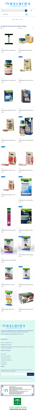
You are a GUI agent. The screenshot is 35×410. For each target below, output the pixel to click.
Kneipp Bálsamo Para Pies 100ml (25, 50)
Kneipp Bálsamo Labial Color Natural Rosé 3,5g (26, 170)
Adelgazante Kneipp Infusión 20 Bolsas (26, 309)
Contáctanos (3, 362)
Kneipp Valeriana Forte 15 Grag (7, 284)
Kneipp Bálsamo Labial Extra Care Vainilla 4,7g (26, 80)
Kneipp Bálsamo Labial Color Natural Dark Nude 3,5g (8, 194)
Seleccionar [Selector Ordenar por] (26, 28)
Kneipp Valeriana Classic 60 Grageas (26, 284)
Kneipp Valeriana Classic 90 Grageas (26, 254)
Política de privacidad (5, 357)
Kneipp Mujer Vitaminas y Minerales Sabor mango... (8, 230)
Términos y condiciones (6, 355)
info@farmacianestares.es (6, 344)
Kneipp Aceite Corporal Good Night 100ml (26, 140)
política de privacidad (26, 378)
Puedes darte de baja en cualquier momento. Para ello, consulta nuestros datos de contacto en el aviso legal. (16, 370)
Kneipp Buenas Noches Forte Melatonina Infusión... (26, 110)
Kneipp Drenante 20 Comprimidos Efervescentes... (8, 50)
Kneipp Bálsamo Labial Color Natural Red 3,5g (8, 170)
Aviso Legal (3, 353)
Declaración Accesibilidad (6, 360)
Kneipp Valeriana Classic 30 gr (7, 309)
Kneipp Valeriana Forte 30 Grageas (8, 260)
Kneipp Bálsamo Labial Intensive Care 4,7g (8, 140)
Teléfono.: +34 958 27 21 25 (6, 342)
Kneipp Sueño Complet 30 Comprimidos (26, 230)
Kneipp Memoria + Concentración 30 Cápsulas (26, 200)
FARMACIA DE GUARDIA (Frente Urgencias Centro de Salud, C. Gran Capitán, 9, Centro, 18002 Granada (17, 347)
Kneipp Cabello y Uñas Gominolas (8, 80)
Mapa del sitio (4, 364)
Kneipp (2, 48)
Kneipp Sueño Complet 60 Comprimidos (8, 110)
